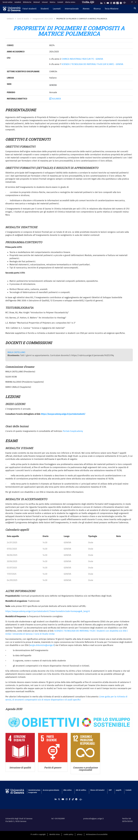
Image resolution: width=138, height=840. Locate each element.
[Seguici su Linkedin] (101, 2)
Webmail (36, 2)
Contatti (60, 2)
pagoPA (118, 790)
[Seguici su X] (104, 2)
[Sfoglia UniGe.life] (89, 2)
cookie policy (68, 834)
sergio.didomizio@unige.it (42, 645)
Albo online (67, 790)
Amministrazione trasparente (33, 791)
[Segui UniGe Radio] (124, 2)
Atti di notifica (81, 790)
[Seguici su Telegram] (121, 2)
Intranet (45, 2)
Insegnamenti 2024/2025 (42, 19)
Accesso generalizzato (51, 790)
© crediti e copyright (38, 834)
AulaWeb (18, 2)
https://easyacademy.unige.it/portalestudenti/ (63, 414)
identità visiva (54, 834)
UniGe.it (10, 19)
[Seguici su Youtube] (108, 2)
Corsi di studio (23, 19)
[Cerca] (135, 8)
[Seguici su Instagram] (111, 2)
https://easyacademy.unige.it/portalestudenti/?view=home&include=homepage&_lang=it (47, 611)
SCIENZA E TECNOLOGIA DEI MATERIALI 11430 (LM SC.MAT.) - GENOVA (92, 64)
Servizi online (7, 2)
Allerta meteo (70, 2)
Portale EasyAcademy (73, 431)
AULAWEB (55, 98)
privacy (79, 834)
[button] (29, 9)
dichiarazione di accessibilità (96, 834)
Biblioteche (27, 2)
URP (110, 790)
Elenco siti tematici (97, 790)
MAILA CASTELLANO (16, 352)
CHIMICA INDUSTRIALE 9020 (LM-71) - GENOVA (82, 59)
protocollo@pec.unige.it (93, 818)
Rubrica (52, 2)
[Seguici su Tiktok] (117, 2)
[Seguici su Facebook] (114, 2)
